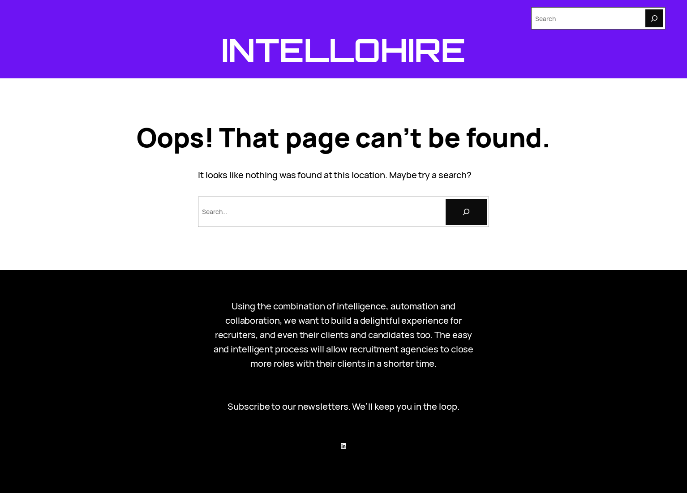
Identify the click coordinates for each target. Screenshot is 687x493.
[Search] (654, 18)
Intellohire (343, 50)
